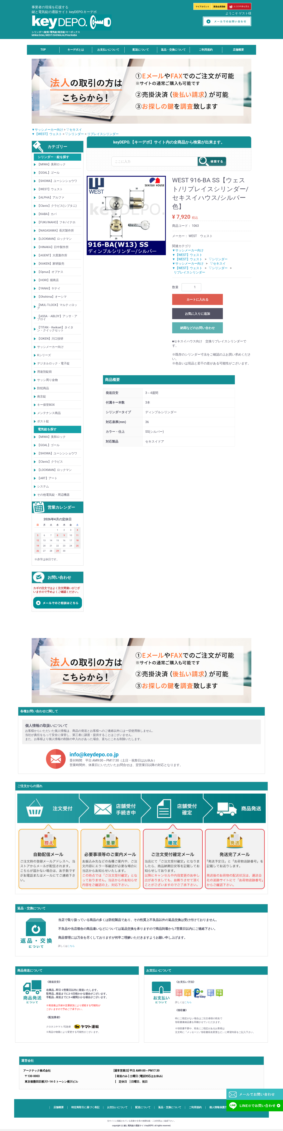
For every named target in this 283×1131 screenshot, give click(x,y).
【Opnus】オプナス (50, 272)
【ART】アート (47, 478)
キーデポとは (75, 49)
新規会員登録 (219, 7)
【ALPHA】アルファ (50, 197)
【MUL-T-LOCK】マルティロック (57, 306)
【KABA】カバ (46, 214)
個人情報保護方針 (219, 1107)
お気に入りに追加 (197, 314)
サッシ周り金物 (47, 380)
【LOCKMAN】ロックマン (54, 239)
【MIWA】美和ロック (51, 164)
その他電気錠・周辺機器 (53, 494)
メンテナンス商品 (49, 413)
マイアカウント (202, 7)
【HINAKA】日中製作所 (53, 247)
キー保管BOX (46, 405)
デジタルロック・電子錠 (53, 363)
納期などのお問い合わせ (197, 328)
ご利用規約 (206, 49)
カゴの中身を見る (239, 6)
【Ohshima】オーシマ (52, 296)
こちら (71, 946)
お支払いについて (108, 49)
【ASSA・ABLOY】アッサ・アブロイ (57, 317)
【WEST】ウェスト (50, 189)
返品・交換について (173, 49)
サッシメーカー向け (50, 347)
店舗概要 (238, 49)
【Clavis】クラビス (50, 461)
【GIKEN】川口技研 (50, 338)
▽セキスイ (74, 130)
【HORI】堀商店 (48, 280)
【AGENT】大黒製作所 (52, 255)
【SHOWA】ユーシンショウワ (57, 181)
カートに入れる (198, 299)
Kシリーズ (44, 355)
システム (43, 486)
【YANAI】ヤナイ (48, 288)
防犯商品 (43, 388)
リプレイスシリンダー (103, 134)
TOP (43, 49)
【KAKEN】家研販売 (50, 263)
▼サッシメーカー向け (47, 130)
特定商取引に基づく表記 (85, 1107)
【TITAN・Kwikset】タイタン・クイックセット (55, 329)
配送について (140, 49)
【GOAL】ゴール (48, 172)
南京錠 (41, 396)
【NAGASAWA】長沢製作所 (55, 230)
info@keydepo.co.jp (94, 754)
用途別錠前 (44, 371)
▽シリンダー (74, 134)
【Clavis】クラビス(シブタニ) (56, 205)
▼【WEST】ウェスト (47, 134)
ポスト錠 (43, 421)
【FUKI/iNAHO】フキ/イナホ (56, 222)
